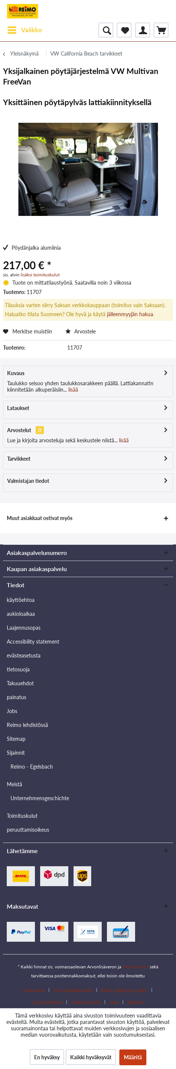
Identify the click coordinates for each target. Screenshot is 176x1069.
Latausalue (34, 990)
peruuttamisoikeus (28, 829)
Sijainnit (16, 752)
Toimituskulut (22, 816)
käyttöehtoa (21, 600)
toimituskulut (135, 966)
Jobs (12, 711)
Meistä (14, 784)
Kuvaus (15, 373)
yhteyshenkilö (86, 1002)
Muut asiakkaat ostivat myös (39, 518)
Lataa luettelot (47, 1002)
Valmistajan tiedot (28, 481)
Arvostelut (19, 430)
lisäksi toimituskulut (40, 274)
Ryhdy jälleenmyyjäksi (124, 990)
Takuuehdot (20, 683)
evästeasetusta (24, 655)
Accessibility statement (33, 641)
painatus (16, 697)
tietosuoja (18, 669)
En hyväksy (47, 1057)
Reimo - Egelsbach (32, 766)
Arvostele (80, 331)
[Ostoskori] (160, 30)
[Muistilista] (124, 30)
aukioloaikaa (21, 614)
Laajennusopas (24, 627)
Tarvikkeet (18, 458)
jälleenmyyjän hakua (130, 314)
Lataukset (18, 408)
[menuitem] (24, 30)
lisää (72, 389)
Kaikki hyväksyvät (90, 1057)
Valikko (25, 29)
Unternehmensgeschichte (40, 798)
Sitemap (16, 739)
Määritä (133, 1057)
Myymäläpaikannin (73, 990)
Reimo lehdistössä (27, 725)
